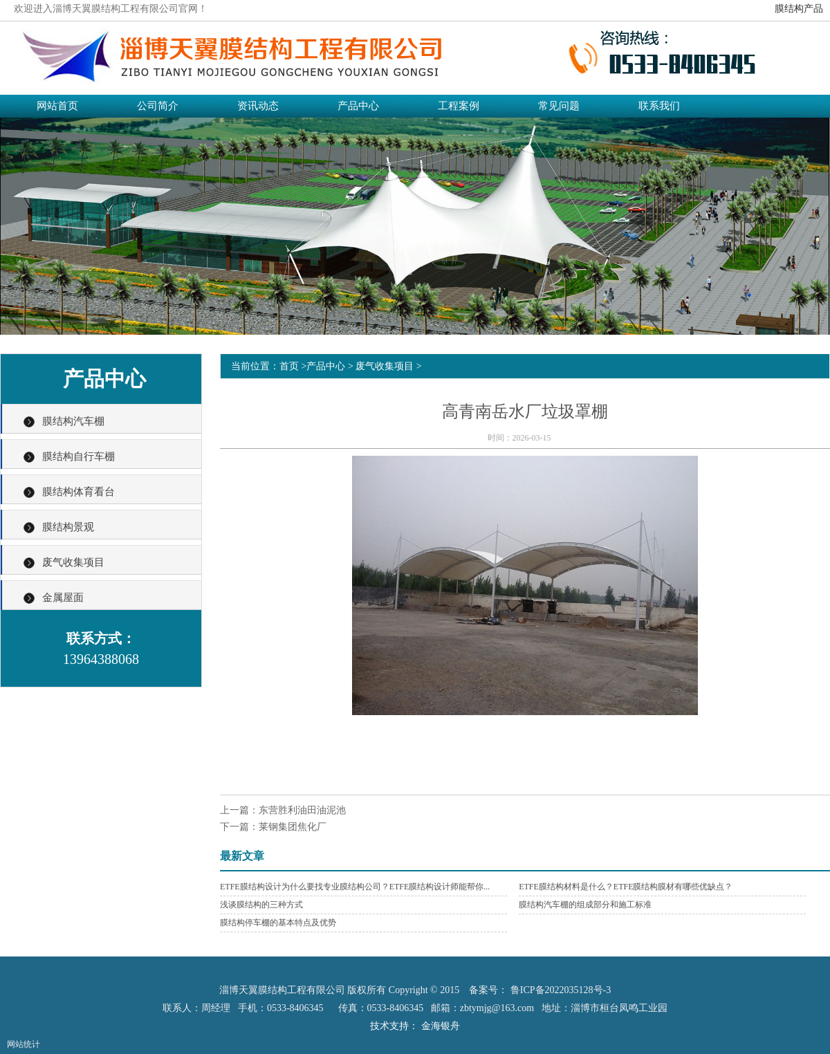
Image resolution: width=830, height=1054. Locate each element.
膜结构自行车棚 (78, 456)
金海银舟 (440, 1026)
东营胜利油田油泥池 (302, 810)
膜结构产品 (799, 8)
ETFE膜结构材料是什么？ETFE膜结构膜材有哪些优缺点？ (625, 886)
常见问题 (559, 105)
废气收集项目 (73, 562)
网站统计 (23, 1044)
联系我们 (659, 105)
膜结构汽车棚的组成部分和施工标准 (585, 904)
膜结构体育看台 (78, 491)
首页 (289, 366)
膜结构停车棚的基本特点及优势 (278, 922)
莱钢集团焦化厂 (292, 827)
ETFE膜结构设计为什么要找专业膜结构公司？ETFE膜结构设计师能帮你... (355, 886)
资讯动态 (258, 105)
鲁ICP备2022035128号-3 (560, 990)
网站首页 (57, 105)
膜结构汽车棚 (73, 421)
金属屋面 (63, 597)
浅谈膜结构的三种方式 (261, 904)
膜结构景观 (68, 527)
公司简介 (157, 105)
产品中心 (358, 105)
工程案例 (458, 105)
